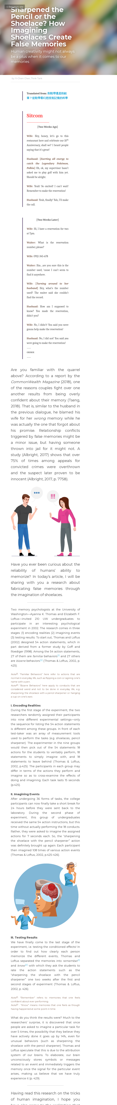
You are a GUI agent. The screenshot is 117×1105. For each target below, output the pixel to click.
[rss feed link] (104, 1086)
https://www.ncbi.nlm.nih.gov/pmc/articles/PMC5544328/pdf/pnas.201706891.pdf (60, 978)
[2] (35, 545)
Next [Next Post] (63, 1063)
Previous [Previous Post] (16, 1063)
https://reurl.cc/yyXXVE (45, 971)
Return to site (14, 6)
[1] (78, 540)
